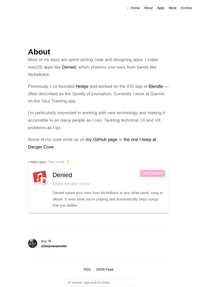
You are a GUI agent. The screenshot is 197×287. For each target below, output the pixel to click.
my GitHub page (101, 139)
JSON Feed (104, 269)
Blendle (156, 86)
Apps (161, 8)
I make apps (37, 162)
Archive (186, 8)
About (148, 8)
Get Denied (152, 173)
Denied (69, 67)
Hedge (82, 86)
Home (133, 8)
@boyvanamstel (53, 246)
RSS (87, 269)
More (172, 8)
